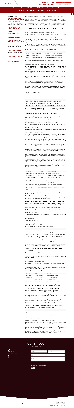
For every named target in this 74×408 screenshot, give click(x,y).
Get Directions (67, 4)
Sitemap (57, 403)
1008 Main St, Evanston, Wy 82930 (45, 4)
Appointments (63, 2)
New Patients (29, 7)
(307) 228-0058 (48, 3)
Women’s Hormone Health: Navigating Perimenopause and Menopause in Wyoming (16, 20)
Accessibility (62, 403)
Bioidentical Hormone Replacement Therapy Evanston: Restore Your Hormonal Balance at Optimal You (16, 40)
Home (14, 7)
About (20, 7)
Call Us (59, 4)
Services (49, 7)
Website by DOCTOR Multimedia (57, 405)
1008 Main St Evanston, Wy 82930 (13, 359)
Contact (59, 7)
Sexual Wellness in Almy (14, 50)
